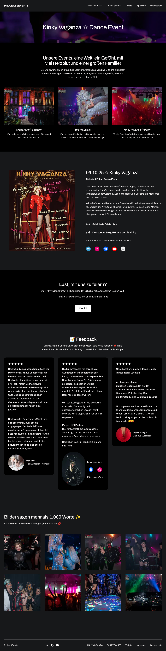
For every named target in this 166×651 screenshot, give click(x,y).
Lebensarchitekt (94, 462)
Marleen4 (30, 461)
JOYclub (83, 308)
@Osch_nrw (41, 419)
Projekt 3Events (16, 5)
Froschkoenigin (140, 433)
